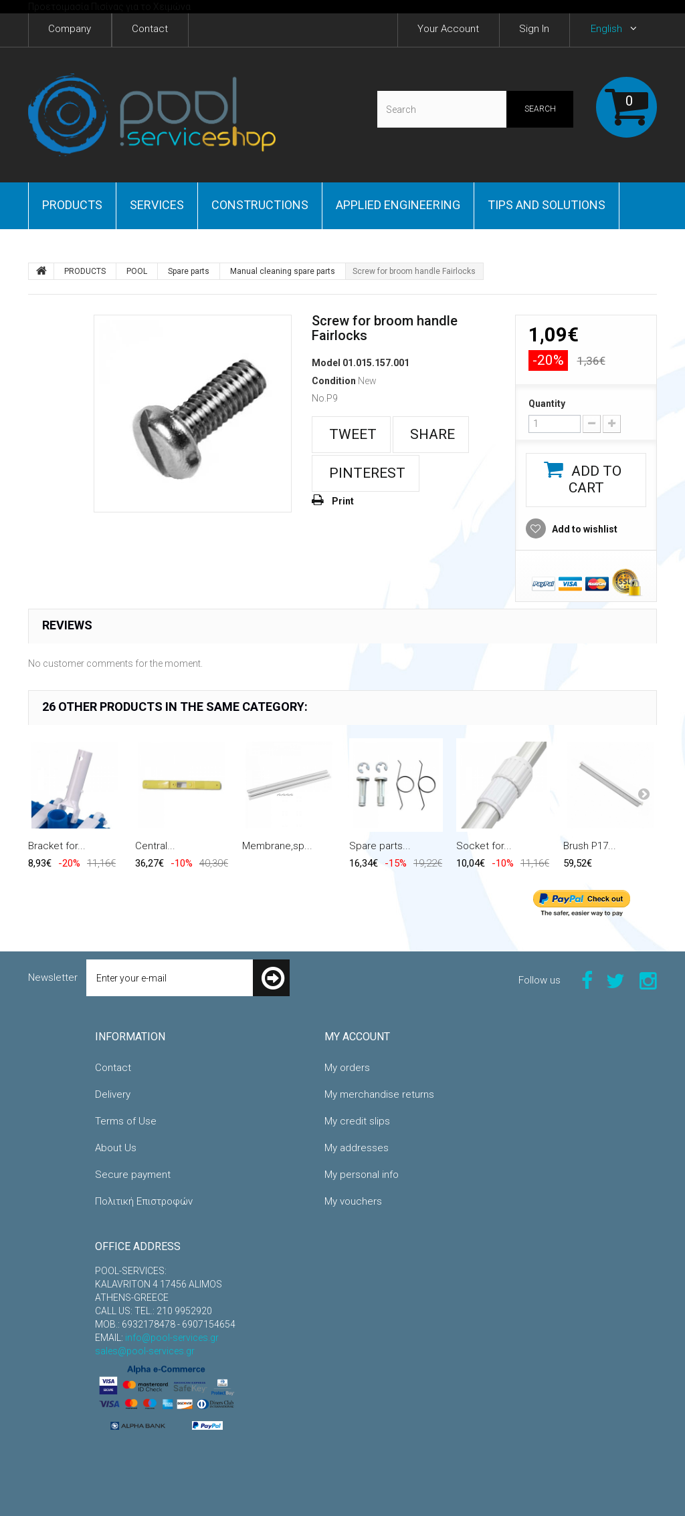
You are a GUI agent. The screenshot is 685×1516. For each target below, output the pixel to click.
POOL (136, 271)
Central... (155, 846)
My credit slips (357, 1121)
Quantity (546, 403)
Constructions (259, 205)
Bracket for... (57, 846)
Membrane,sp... (277, 846)
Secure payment (133, 1175)
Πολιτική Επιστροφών (144, 1201)
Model (326, 362)
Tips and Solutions (546, 205)
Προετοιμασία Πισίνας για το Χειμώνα (109, 6)
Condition (334, 380)
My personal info (361, 1175)
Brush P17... (589, 846)
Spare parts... (380, 846)
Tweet (351, 434)
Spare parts (188, 271)
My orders (347, 1068)
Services (157, 205)
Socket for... (484, 846)
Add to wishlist (583, 529)
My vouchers (353, 1201)
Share (431, 434)
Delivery (112, 1094)
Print (343, 501)
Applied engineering (398, 205)
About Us (115, 1148)
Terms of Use (126, 1121)
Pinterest (365, 473)
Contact (113, 1068)
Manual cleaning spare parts (282, 271)
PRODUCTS (72, 205)
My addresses (356, 1148)
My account (357, 1036)
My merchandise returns (379, 1094)
